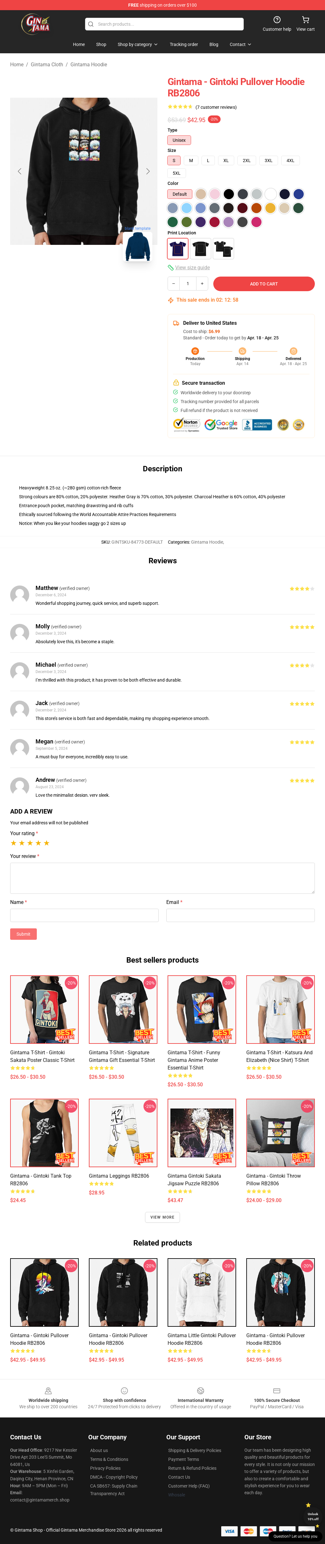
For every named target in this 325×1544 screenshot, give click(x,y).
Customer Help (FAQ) (189, 1485)
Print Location (182, 232)
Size (172, 150)
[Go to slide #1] (51, 280)
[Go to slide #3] (117, 280)
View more (162, 1217)
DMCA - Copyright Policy (114, 1477)
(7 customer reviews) (216, 107)
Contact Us (179, 1477)
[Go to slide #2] (84, 280)
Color (173, 183)
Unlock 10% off (313, 1516)
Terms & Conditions (109, 1459)
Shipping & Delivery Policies (194, 1450)
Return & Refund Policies (192, 1468)
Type (172, 130)
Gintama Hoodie (88, 65)
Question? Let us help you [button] (295, 1536)
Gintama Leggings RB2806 (119, 1176)
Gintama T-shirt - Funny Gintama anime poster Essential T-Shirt (194, 1060)
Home (16, 65)
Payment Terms (183, 1459)
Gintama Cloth (47, 65)
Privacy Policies (105, 1468)
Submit (23, 934)
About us (99, 1450)
